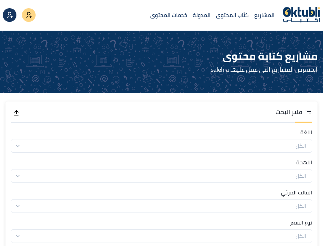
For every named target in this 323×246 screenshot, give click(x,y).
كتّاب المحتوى (232, 15)
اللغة (306, 132)
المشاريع (264, 15)
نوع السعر (301, 222)
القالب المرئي (296, 192)
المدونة (201, 15)
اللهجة (304, 162)
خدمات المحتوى (168, 15)
